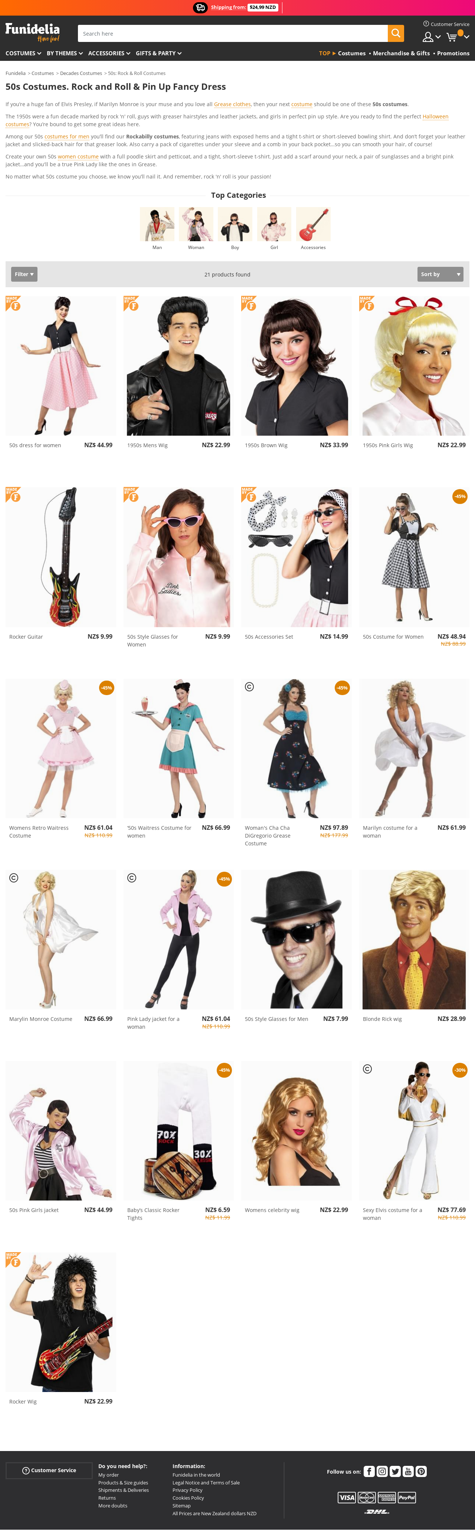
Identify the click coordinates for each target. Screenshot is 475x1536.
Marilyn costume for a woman (390, 796)
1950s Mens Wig (147, 409)
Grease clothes (232, 104)
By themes (62, 53)
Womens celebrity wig (272, 1174)
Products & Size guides (123, 1447)
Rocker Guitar (26, 601)
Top (324, 53)
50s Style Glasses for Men (276, 983)
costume (301, 104)
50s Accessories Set (269, 601)
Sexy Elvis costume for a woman (392, 1178)
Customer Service (49, 1435)
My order (108, 1439)
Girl (274, 212)
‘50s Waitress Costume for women (159, 796)
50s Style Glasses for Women (152, 605)
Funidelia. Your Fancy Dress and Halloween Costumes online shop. (32, 33)
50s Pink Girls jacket (34, 1174)
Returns (107, 1462)
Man (157, 212)
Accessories (106, 53)
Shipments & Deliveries (123, 1454)
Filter (21, 238)
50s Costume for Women (393, 601)
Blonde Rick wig (382, 983)
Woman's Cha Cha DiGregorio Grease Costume (268, 800)
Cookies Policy (188, 1462)
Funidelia (16, 73)
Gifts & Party (156, 53)
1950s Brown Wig (266, 409)
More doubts (112, 1470)
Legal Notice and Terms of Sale (206, 1447)
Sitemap (182, 1470)
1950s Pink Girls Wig (388, 409)
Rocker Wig (23, 1366)
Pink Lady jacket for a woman (153, 987)
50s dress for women (35, 409)
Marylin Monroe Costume (40, 983)
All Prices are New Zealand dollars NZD (214, 1478)
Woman (196, 212)
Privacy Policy (188, 1454)
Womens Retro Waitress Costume (39, 796)
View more (26, 140)
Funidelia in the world (196, 1439)
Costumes (20, 53)
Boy (235, 212)
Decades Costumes (81, 73)
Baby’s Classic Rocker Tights (153, 1178)
